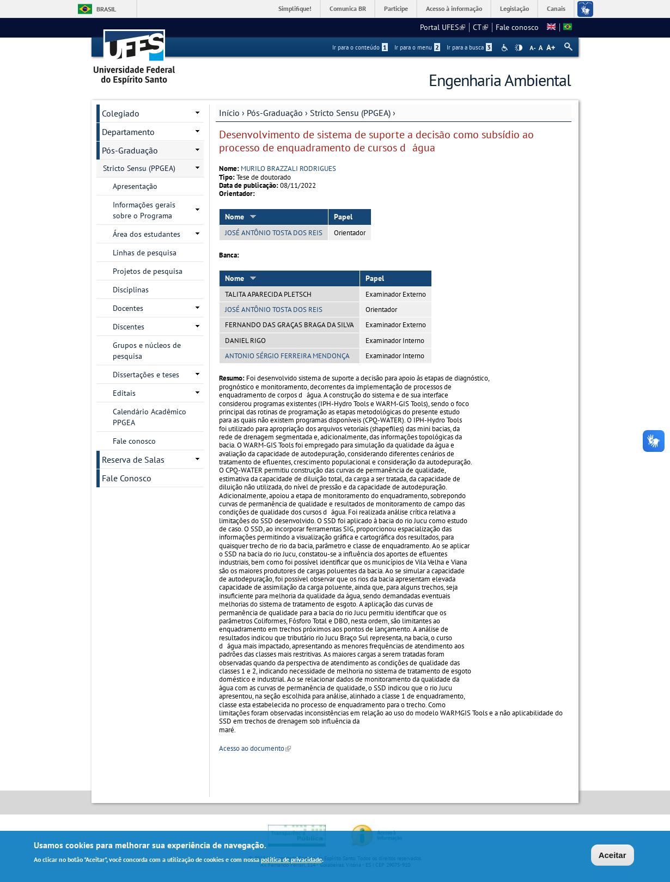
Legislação (514, 8)
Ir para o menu (417, 47)
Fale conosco (517, 27)
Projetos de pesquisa (147, 271)
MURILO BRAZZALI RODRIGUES (288, 168)
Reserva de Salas (133, 459)
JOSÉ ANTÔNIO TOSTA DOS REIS (273, 232)
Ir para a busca (469, 47)
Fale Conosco (126, 478)
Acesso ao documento (255, 748)
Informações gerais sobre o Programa (144, 210)
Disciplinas (131, 290)
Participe (396, 8)
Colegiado (120, 113)
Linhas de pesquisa (144, 253)
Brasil (106, 9)
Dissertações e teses (146, 374)
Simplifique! (295, 8)
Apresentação (135, 186)
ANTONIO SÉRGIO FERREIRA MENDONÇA (287, 355)
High (518, 48)
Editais (124, 393)
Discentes (128, 327)
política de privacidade (291, 861)
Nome (241, 217)
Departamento (128, 131)
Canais (556, 8)
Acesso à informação (454, 8)
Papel (343, 217)
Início (229, 112)
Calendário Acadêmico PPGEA (149, 417)
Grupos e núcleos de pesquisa (147, 350)
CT (480, 27)
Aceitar (612, 856)
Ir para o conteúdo (360, 47)
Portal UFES (442, 27)
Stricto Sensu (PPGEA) (350, 112)
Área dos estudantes (146, 234)
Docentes (128, 308)
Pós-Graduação (275, 112)
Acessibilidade (506, 47)
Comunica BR (348, 8)
